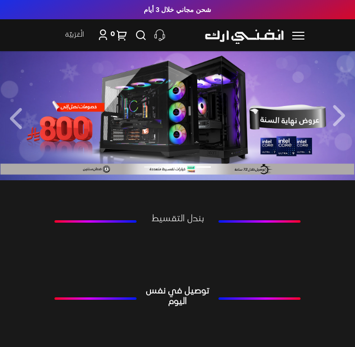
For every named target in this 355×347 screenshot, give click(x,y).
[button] (339, 115)
